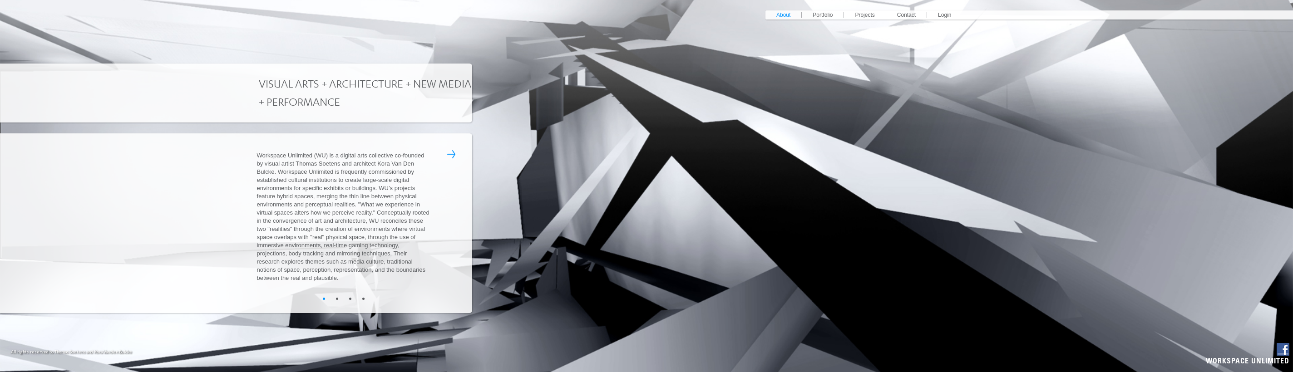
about (783, 15)
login (944, 15)
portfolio (823, 15)
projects (864, 15)
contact (906, 15)
